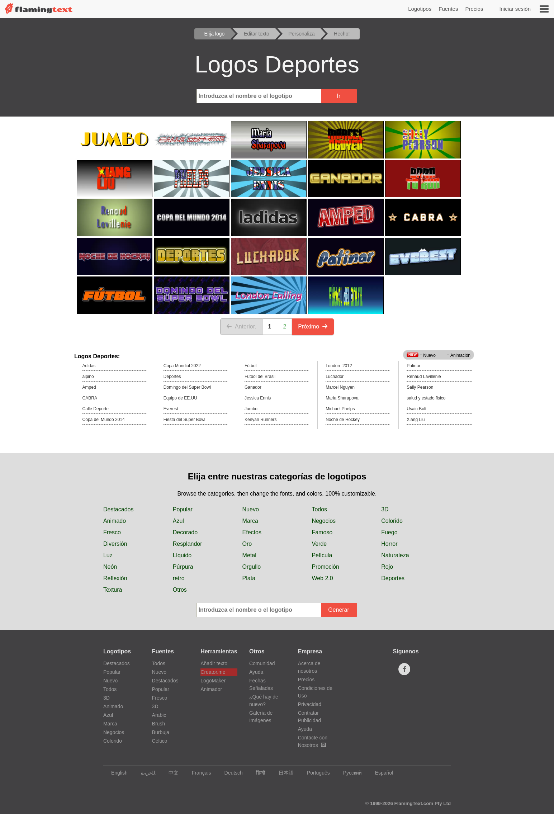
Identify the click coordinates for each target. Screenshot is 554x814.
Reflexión (115, 578)
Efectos (251, 532)
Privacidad (309, 704)
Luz (108, 555)
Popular (183, 509)
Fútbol (250, 365)
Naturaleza (395, 555)
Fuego (389, 532)
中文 (170, 773)
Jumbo (251, 408)
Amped (89, 387)
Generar (338, 610)
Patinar (413, 365)
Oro (247, 544)
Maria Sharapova (342, 398)
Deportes (172, 376)
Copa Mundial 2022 (182, 365)
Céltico (159, 741)
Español (380, 773)
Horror (389, 544)
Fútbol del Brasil (260, 376)
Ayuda (256, 672)
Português (315, 773)
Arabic (159, 715)
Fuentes (448, 9)
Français (198, 773)
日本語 (283, 773)
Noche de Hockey (343, 419)
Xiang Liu (416, 419)
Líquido (182, 555)
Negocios (324, 521)
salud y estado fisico (426, 398)
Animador (211, 689)
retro (179, 578)
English (116, 773)
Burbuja (160, 732)
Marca (250, 521)
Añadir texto (213, 663)
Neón (110, 567)
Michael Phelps (340, 408)
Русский (349, 773)
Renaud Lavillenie (424, 376)
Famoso (322, 532)
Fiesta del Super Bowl (184, 419)
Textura (112, 590)
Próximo (313, 326)
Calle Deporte (95, 408)
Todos (319, 509)
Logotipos (419, 9)
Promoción (325, 567)
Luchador (335, 376)
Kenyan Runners (260, 419)
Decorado (185, 532)
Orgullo (251, 567)
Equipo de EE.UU (180, 398)
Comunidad (262, 663)
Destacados (118, 509)
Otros (180, 590)
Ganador (253, 387)
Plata (248, 578)
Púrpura (183, 567)
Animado (114, 521)
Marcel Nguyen (340, 387)
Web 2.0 (322, 578)
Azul (178, 521)
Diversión (115, 544)
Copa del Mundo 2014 (103, 419)
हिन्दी (257, 773)
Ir (339, 96)
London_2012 (339, 365)
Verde (319, 544)
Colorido (392, 521)
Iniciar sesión (515, 9)
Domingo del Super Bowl (187, 387)
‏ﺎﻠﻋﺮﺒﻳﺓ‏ (144, 773)
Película (322, 555)
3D (384, 509)
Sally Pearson (420, 387)
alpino (88, 376)
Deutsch (230, 773)
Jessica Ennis (258, 398)
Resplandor (187, 544)
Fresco (112, 532)
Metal (249, 555)
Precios (474, 9)
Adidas (89, 365)
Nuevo (250, 509)
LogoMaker (213, 680)
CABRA (89, 398)
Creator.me (212, 672)
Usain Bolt (416, 408)
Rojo (387, 567)
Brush (158, 724)
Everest (171, 408)
